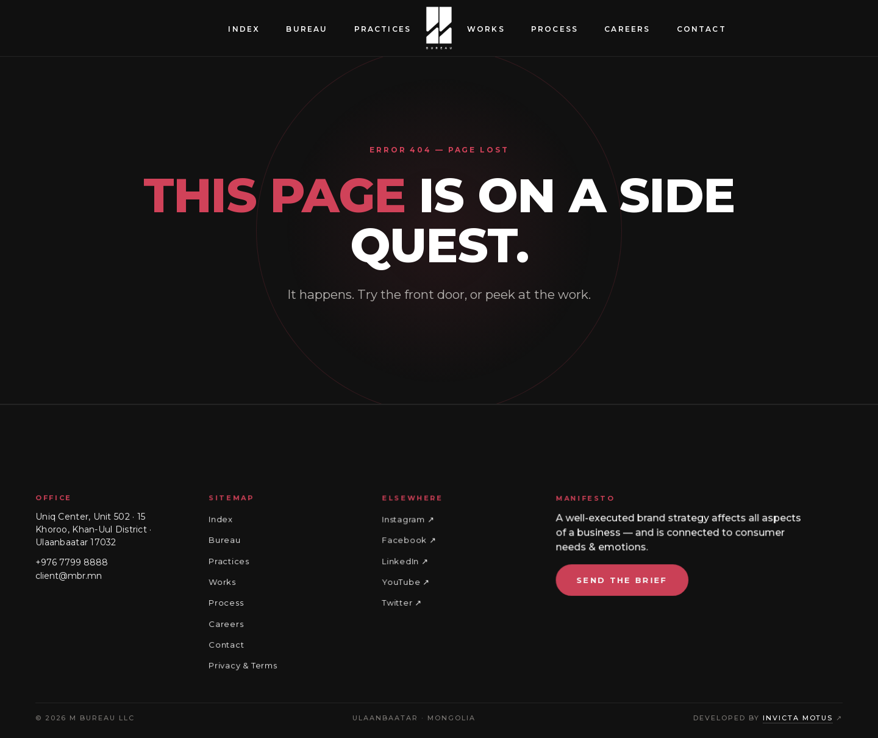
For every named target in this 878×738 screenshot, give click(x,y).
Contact (701, 29)
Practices (382, 29)
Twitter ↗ (403, 602)
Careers (627, 29)
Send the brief (624, 580)
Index (244, 29)
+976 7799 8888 (71, 562)
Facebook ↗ (410, 541)
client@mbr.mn (68, 575)
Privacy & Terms (243, 665)
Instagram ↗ (409, 521)
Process (554, 29)
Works (486, 29)
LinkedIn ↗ (406, 562)
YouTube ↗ (407, 582)
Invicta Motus (798, 718)
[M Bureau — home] (439, 28)
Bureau (306, 29)
